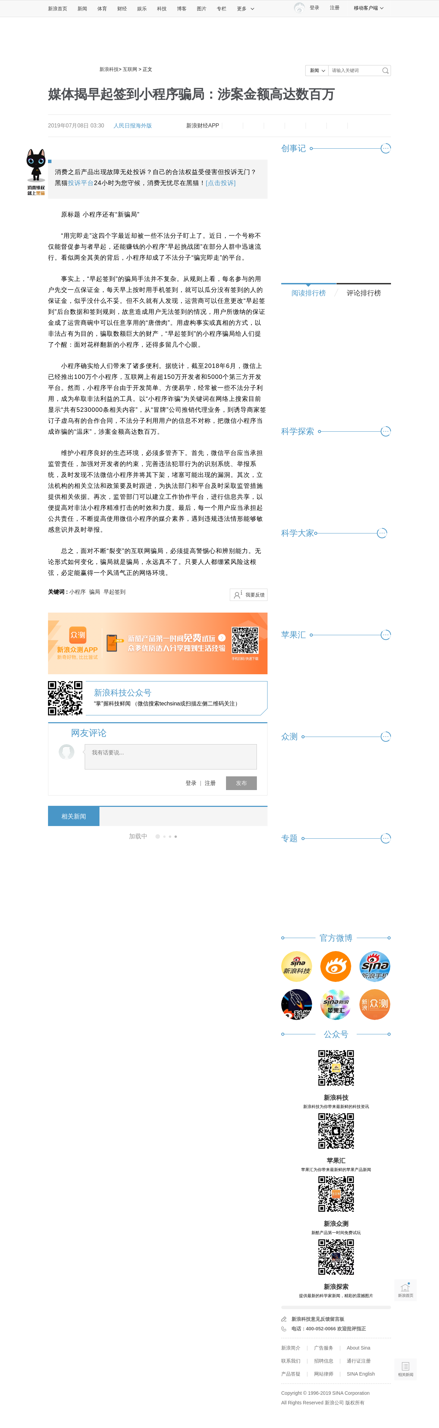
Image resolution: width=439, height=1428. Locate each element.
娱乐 (142, 8)
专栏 (221, 8)
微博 (295, 126)
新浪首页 (57, 8)
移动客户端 (369, 8)
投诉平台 (81, 183)
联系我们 (290, 1361)
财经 (122, 8)
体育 (102, 8)
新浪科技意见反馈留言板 (318, 1319)
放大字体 (253, 126)
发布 (241, 783)
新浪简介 (290, 1348)
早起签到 (115, 592)
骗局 (94, 592)
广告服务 (323, 1348)
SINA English (361, 1374)
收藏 (274, 126)
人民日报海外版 (133, 125)
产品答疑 (290, 1374)
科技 (162, 8)
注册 (335, 7)
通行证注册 (359, 1361)
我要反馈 (255, 595)
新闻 (82, 8)
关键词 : (58, 592)
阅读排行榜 (309, 293)
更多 (246, 8)
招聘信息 (323, 1361)
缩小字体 (232, 126)
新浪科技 (109, 69)
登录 (191, 783)
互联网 (130, 69)
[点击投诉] (221, 183)
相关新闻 (73, 816)
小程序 (77, 592)
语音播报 (405, 1343)
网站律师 (323, 1374)
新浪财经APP (202, 125)
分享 (337, 126)
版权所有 (355, 1402)
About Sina (358, 1348)
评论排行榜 (364, 293)
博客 (182, 8)
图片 (201, 8)
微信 (316, 126)
